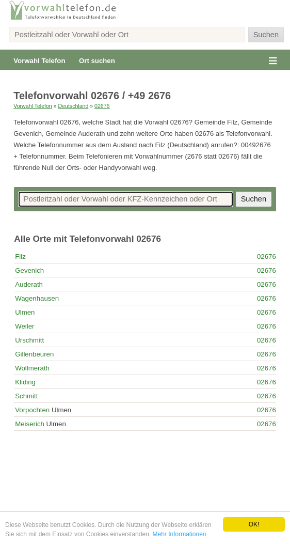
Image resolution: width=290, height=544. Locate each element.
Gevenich (29, 270)
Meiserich (29, 424)
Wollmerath (32, 368)
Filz (20, 256)
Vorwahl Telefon (39, 61)
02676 (101, 106)
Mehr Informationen (179, 534)
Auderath (29, 284)
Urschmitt (29, 340)
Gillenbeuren (34, 354)
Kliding (25, 382)
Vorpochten (32, 410)
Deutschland (73, 106)
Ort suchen (97, 61)
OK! (254, 524)
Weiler (24, 326)
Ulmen (25, 312)
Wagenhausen (37, 298)
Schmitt (26, 396)
